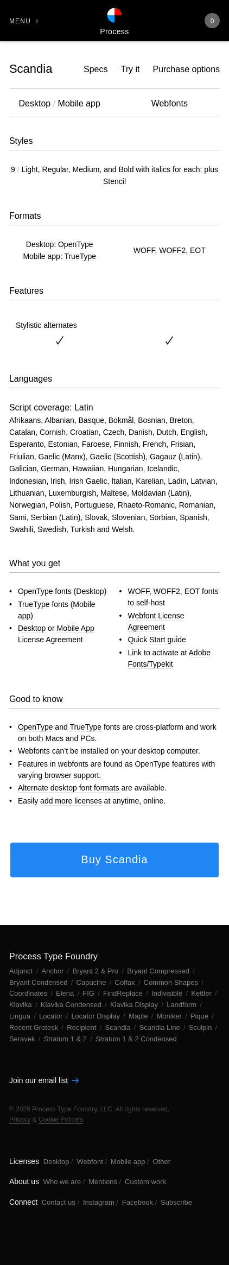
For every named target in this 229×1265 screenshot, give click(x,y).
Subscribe (176, 1202)
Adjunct (22, 971)
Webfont (90, 1162)
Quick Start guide (157, 639)
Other (162, 1162)
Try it (130, 69)
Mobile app (128, 1162)
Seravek (23, 1039)
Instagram (98, 1202)
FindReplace (124, 993)
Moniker (170, 1016)
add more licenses (71, 800)
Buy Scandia (114, 859)
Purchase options (186, 69)
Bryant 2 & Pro (96, 971)
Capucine (93, 982)
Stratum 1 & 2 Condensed (136, 1039)
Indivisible (168, 993)
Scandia (31, 68)
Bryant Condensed (39, 982)
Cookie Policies (61, 1119)
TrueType (80, 256)
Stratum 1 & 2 (66, 1039)
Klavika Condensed (72, 1005)
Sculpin (201, 1027)
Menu (20, 21)
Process (114, 31)
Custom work (145, 1182)
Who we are (62, 1182)
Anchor (53, 971)
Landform (183, 1005)
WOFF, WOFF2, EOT (169, 250)
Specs (95, 69)
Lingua (21, 1016)
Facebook (137, 1202)
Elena (66, 993)
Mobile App (75, 628)
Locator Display (96, 1016)
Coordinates (29, 993)
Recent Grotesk (34, 1027)
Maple (139, 1016)
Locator (52, 1016)
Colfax (126, 982)
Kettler (202, 993)
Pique (200, 1016)
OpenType (75, 244)
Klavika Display (135, 1005)
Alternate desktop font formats (68, 787)
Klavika (21, 1005)
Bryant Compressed (159, 971)
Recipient (82, 1027)
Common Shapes (172, 982)
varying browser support (58, 775)
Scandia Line (160, 1027)
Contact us (58, 1202)
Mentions (102, 1182)
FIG (89, 993)
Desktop (32, 628)
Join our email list (44, 1080)
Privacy (19, 1119)
